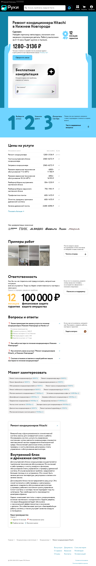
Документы (68, 548)
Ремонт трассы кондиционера (56, 386)
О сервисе (58, 551)
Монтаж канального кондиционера (21, 393)
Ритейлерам (79, 551)
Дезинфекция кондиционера (19, 397)
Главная (10, 540)
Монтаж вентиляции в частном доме (22, 412)
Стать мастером (80, 548)
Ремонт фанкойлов (16, 382)
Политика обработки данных (80, 563)
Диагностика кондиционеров (19, 408)
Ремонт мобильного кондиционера (21, 390)
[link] (23, 378)
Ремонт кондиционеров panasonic (44, 382)
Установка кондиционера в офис (57, 393)
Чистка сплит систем (17, 404)
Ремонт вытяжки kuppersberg (49, 408)
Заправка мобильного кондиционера (54, 397)
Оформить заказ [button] (22, 57)
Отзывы (57, 554)
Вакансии (67, 551)
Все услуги (58, 548)
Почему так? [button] (44, 53)
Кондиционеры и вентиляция (26, 540)
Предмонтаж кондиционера (19, 401)
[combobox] (45, 7)
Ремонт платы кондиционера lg (20, 378)
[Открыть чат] (69, 7)
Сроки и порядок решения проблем (23, 290)
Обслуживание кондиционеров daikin (22, 386)
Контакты (67, 554)
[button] (13, 2)
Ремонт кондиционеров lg (52, 390)
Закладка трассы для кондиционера (48, 404)
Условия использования (81, 560)
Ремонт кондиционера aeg (50, 378)
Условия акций (80, 554)
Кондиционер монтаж (48, 401)
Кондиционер (44, 540)
